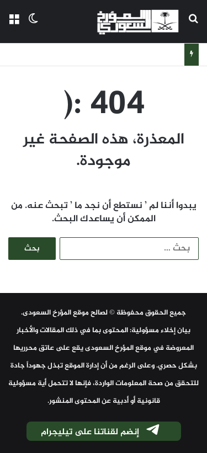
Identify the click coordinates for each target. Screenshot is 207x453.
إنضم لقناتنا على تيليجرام (101, 432)
